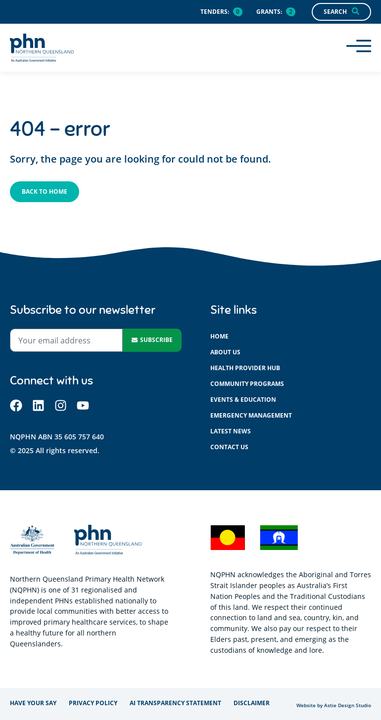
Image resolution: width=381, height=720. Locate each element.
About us (225, 352)
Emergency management (251, 415)
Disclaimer (252, 703)
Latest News (230, 431)
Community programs (247, 384)
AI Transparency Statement (175, 703)
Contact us (229, 447)
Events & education (243, 399)
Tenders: (214, 11)
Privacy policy (93, 703)
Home (219, 336)
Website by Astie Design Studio (333, 705)
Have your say (33, 703)
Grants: (269, 11)
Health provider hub (245, 368)
